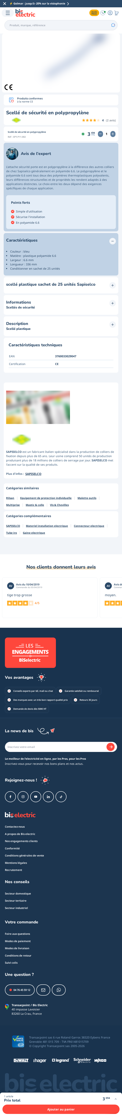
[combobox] (61, 25)
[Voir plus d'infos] (116, 1099)
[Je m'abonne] (110, 747)
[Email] (61, 747)
